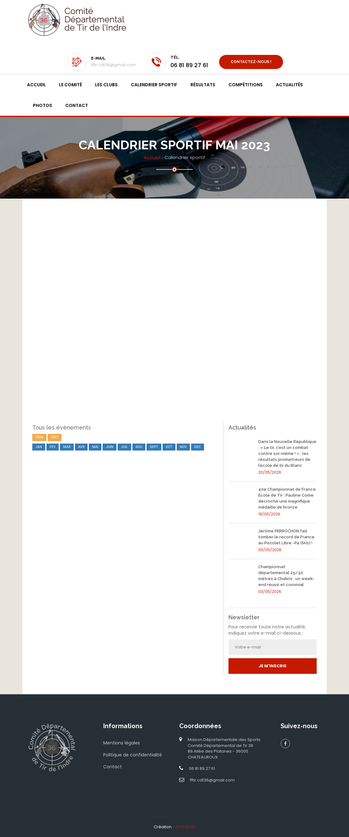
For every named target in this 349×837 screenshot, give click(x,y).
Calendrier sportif (154, 85)
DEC (197, 447)
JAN (38, 447)
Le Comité (70, 85)
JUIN (109, 447)
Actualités (289, 85)
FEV (53, 447)
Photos (42, 105)
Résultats (203, 85)
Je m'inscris (273, 666)
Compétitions (245, 85)
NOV (183, 447)
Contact (76, 105)
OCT (169, 447)
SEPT (154, 447)
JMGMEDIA (185, 827)
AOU (139, 447)
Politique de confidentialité (132, 755)
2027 (55, 437)
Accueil (36, 85)
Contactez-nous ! (251, 62)
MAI (95, 447)
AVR (81, 447)
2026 (39, 437)
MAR (67, 447)
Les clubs (106, 85)
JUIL (124, 447)
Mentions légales (121, 743)
